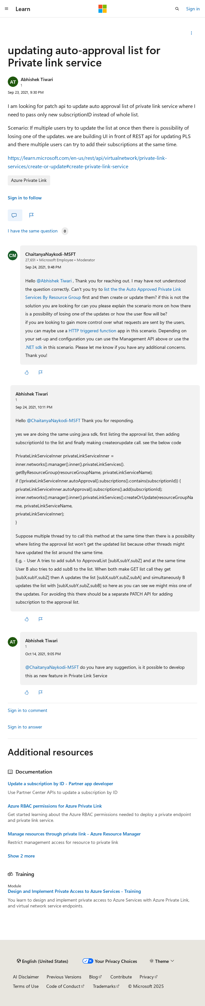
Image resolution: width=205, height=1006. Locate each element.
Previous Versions (64, 977)
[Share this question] (191, 33)
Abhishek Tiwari (37, 79)
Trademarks (104, 986)
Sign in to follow (25, 198)
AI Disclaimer (26, 977)
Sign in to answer (25, 727)
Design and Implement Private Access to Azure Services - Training (74, 891)
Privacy (147, 977)
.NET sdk (33, 347)
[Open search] (177, 9)
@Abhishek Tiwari (55, 281)
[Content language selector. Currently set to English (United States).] (42, 961)
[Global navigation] (6, 9)
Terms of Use (26, 986)
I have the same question (33, 230)
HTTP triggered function (92, 330)
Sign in (193, 9)
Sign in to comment (27, 710)
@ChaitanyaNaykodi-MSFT (54, 420)
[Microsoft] (102, 9)
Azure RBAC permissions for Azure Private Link (55, 806)
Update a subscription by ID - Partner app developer (60, 784)
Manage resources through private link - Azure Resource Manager (74, 834)
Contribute (121, 977)
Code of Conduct (63, 986)
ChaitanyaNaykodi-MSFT (50, 254)
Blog (93, 977)
